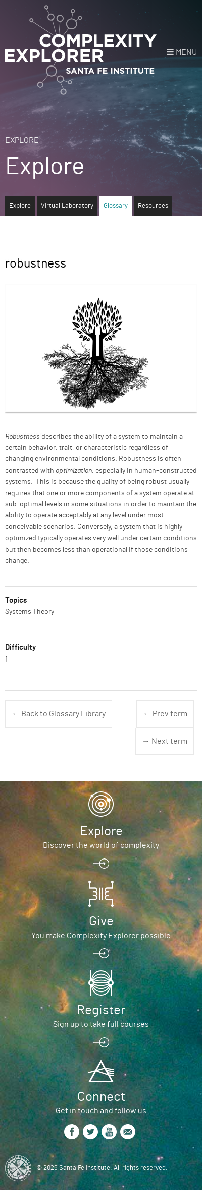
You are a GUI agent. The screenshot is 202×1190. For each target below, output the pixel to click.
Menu (186, 52)
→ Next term (164, 741)
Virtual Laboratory (67, 206)
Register (101, 1010)
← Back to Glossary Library (59, 714)
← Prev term (165, 714)
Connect (101, 1096)
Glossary (116, 206)
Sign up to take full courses (101, 1024)
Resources (153, 206)
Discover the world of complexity (101, 845)
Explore (22, 140)
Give (101, 921)
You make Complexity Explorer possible (101, 936)
